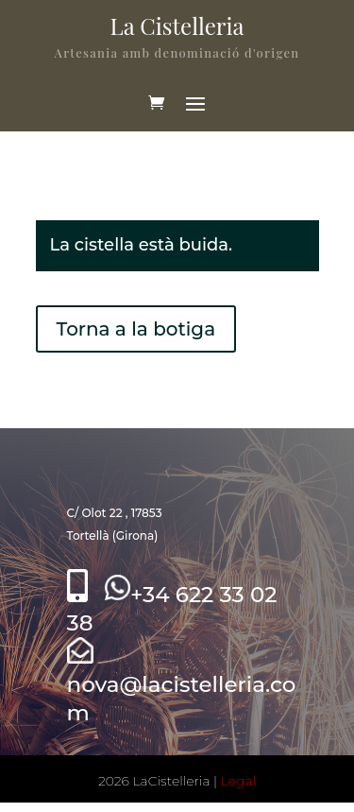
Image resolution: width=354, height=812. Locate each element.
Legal (238, 780)
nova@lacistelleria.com (181, 684)
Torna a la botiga (136, 329)
